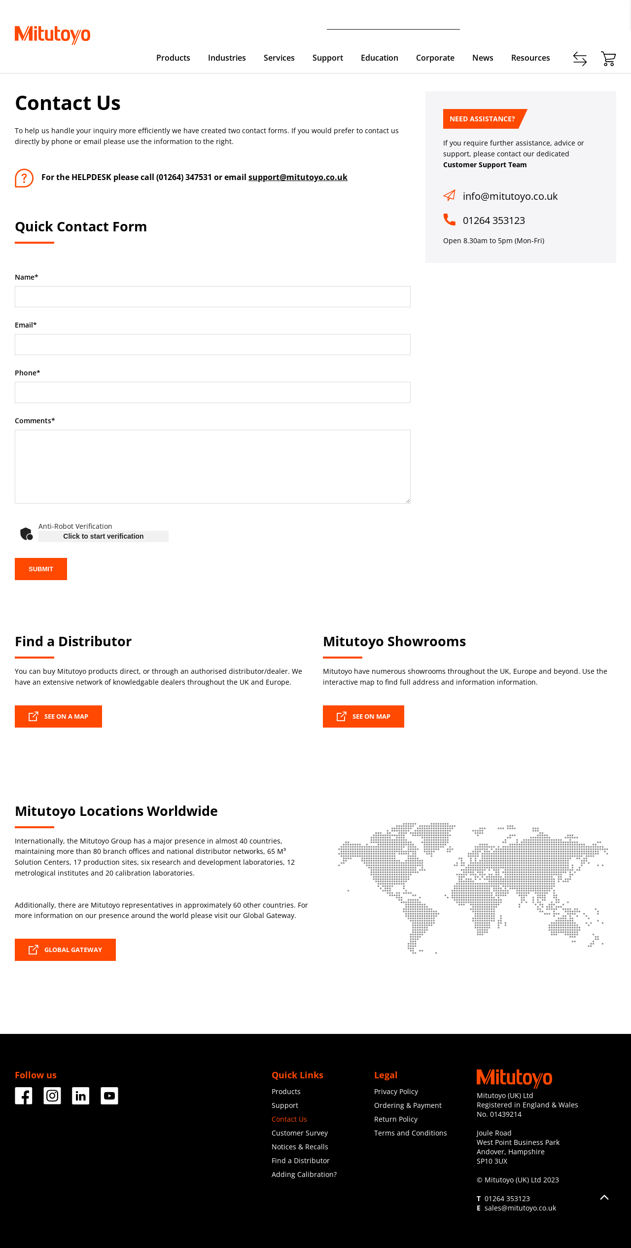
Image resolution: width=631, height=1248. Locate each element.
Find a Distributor (301, 1160)
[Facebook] (24, 1100)
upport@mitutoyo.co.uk (300, 177)
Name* (26, 277)
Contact (537, 20)
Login (607, 20)
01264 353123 (494, 220)
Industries (227, 57)
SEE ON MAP (363, 716)
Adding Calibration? (304, 1174)
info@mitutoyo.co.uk (510, 196)
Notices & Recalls (300, 1146)
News (482, 57)
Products (173, 57)
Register (574, 20)
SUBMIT (41, 569)
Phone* (27, 372)
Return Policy (396, 1119)
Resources (530, 57)
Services (279, 57)
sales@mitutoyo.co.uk (520, 1207)
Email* (26, 325)
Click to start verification (103, 536)
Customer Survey (300, 1133)
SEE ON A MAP (58, 716)
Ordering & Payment (408, 1105)
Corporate (435, 57)
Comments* (35, 420)
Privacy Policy (396, 1091)
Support (328, 57)
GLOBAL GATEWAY (65, 949)
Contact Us (289, 1119)
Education (379, 57)
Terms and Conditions (410, 1133)
